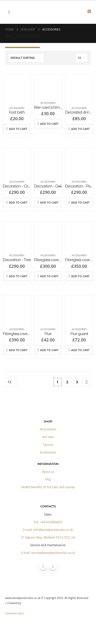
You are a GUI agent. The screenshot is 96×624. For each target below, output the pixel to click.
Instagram (53, 566)
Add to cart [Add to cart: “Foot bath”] (18, 129)
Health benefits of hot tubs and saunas (48, 487)
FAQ (48, 479)
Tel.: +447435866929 (48, 522)
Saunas (48, 444)
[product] (17, 88)
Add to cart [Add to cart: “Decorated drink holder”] (80, 129)
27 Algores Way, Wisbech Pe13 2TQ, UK (48, 537)
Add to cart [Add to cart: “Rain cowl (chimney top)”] (49, 124)
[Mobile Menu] (9, 12)
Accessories (17, 108)
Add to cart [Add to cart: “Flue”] (49, 350)
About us (48, 472)
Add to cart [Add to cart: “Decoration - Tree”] (18, 276)
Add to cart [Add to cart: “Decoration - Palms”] (80, 202)
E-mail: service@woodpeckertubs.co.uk (48, 553)
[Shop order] (26, 57)
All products (48, 429)
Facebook (43, 566)
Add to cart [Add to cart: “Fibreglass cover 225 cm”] (18, 350)
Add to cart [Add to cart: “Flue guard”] (80, 350)
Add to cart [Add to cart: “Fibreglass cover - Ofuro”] (49, 276)
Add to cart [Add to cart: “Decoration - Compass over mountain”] (18, 202)
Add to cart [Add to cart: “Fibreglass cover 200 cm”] (80, 276)
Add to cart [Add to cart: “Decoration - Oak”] (49, 202)
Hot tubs (48, 437)
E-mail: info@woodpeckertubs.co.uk (48, 530)
